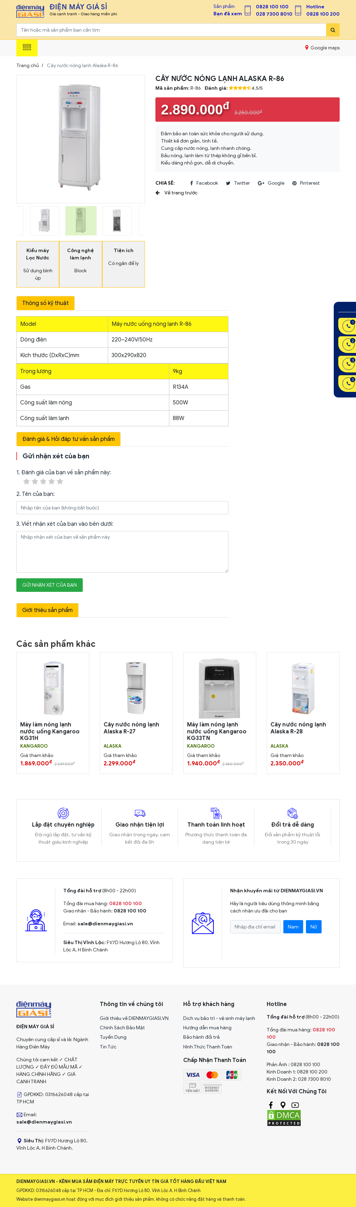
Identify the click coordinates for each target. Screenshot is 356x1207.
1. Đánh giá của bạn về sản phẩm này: (63, 477)
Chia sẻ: (165, 183)
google (271, 183)
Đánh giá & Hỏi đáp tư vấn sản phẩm (68, 439)
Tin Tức (108, 1047)
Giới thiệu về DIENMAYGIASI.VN (134, 1018)
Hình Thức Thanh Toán (207, 1047)
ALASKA (112, 746)
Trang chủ (27, 66)
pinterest (306, 183)
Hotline (315, 7)
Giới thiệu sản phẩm (47, 610)
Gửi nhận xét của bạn (49, 585)
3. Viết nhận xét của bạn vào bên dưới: (64, 524)
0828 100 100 (272, 7)
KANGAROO (34, 746)
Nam (293, 927)
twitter (238, 183)
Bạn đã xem (227, 14)
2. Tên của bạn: (35, 494)
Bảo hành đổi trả (201, 1037)
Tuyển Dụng (113, 1037)
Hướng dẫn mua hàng (207, 1028)
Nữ (313, 927)
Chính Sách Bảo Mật (122, 1028)
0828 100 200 (323, 14)
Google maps (322, 48)
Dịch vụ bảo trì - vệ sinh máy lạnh (219, 1018)
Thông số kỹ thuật (45, 303)
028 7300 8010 (274, 14)
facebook (204, 183)
